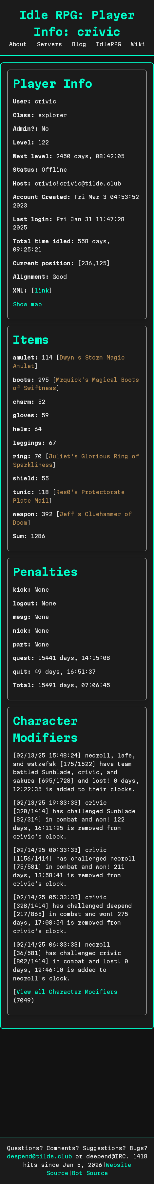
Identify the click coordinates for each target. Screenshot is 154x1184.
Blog (79, 44)
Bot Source (90, 1173)
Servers (49, 44)
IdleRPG (108, 44)
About (18, 44)
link (41, 290)
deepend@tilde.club (39, 1156)
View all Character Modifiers (66, 992)
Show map (27, 304)
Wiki (138, 44)
